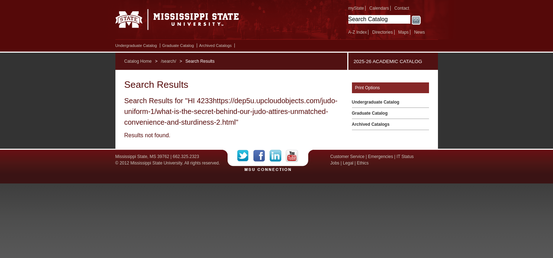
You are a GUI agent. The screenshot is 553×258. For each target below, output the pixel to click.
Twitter (245, 156)
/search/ (168, 61)
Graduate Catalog (178, 45)
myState (356, 8)
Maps (403, 32)
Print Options (367, 87)
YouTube (292, 156)
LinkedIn (278, 156)
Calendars (379, 8)
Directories (382, 32)
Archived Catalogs (215, 45)
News (419, 32)
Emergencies (380, 156)
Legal (348, 163)
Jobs (334, 163)
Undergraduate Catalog (136, 45)
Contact (401, 8)
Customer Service (347, 156)
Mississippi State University (177, 21)
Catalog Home (138, 61)
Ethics (363, 163)
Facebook (261, 156)
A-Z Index (357, 32)
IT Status (405, 156)
